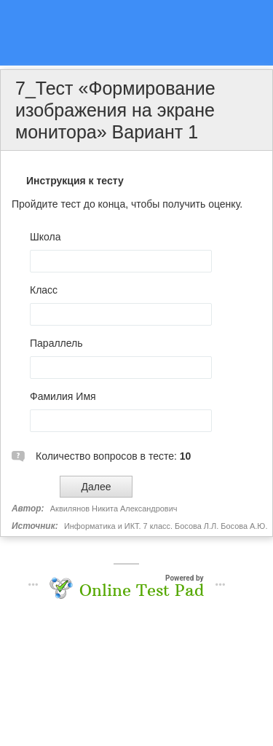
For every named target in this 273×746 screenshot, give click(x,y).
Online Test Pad (141, 590)
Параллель (56, 343)
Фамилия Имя (63, 396)
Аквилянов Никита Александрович (114, 508)
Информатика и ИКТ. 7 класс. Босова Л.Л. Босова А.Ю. (166, 526)
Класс (44, 290)
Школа (45, 237)
